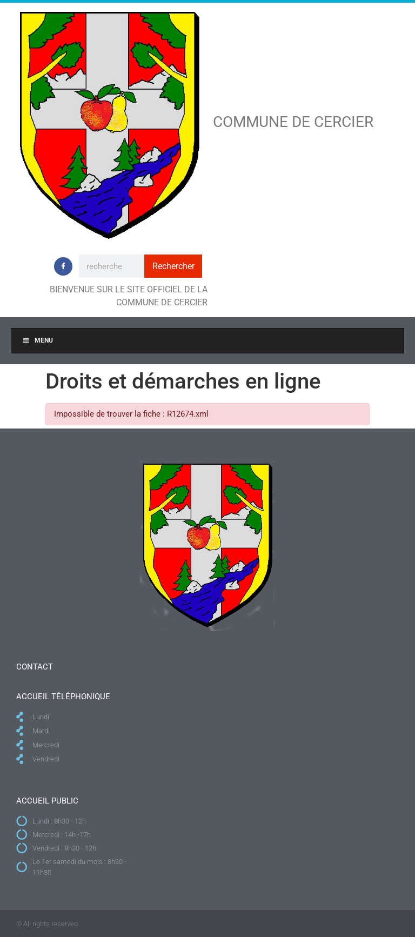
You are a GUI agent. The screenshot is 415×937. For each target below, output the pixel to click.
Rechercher (173, 266)
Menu (37, 340)
